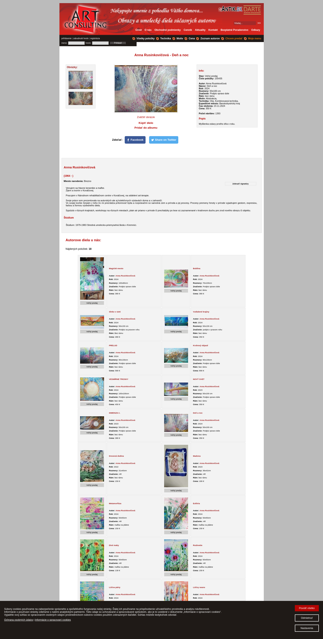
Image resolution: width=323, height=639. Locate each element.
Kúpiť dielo (146, 122)
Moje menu (254, 38)
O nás (148, 30)
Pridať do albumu (145, 127)
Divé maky (114, 545)
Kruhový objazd (200, 345)
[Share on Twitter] (163, 140)
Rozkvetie (197, 545)
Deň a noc (198, 413)
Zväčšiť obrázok (146, 117)
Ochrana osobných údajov (18, 619)
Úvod (138, 30)
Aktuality (200, 30)
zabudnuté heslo (80, 38)
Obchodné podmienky (168, 30)
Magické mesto (116, 268)
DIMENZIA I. (114, 413)
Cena (192, 38)
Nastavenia (306, 628)
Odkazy (255, 30)
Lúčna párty (114, 587)
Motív (180, 38)
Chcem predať (234, 38)
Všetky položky (146, 38)
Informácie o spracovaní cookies (53, 619)
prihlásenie (67, 38)
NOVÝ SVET (199, 379)
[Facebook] (135, 140)
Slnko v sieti (115, 312)
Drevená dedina (116, 456)
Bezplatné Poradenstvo (234, 30)
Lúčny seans (199, 587)
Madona (197, 456)
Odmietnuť (307, 618)
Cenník (188, 30)
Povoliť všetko (307, 608)
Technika (165, 38)
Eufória (196, 503)
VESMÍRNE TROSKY (118, 379)
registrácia (95, 38)
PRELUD (113, 345)
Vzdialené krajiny (201, 312)
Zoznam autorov (210, 38)
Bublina (196, 268)
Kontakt (213, 30)
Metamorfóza (115, 503)
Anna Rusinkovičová (125, 276)
